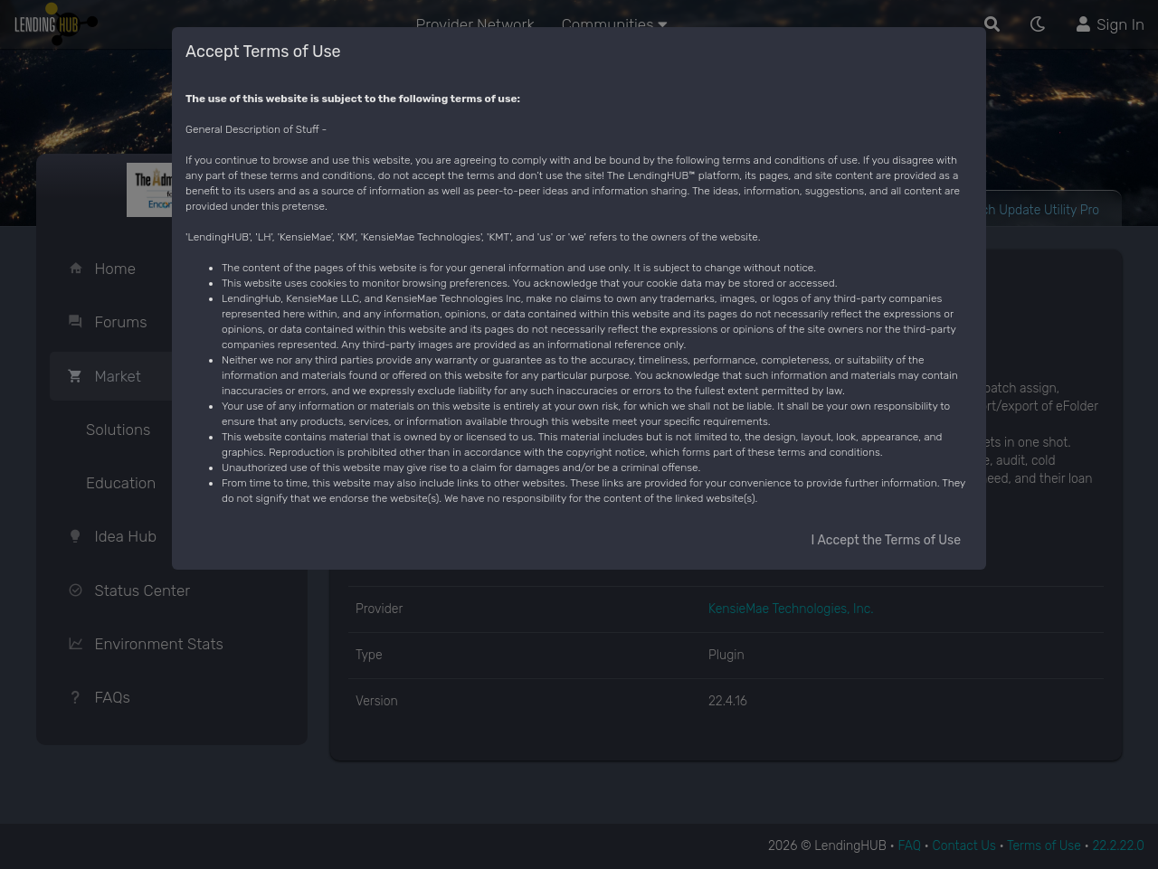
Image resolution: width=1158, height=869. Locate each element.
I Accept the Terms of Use (886, 540)
